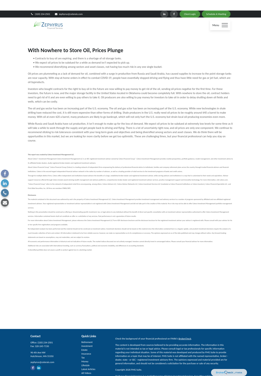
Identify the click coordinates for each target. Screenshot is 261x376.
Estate (84, 339)
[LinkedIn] (164, 3)
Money (84, 350)
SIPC (175, 369)
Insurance (86, 343)
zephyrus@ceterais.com (69, 3)
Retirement (87, 331)
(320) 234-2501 (40, 3)
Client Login (190, 3)
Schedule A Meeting (216, 3)
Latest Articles (88, 358)
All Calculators (88, 366)
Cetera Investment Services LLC (146, 369)
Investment (87, 335)
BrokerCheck (185, 328)
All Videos (86, 362)
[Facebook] (174, 3)
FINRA (181, 369)
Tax (83, 347)
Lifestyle (85, 354)
